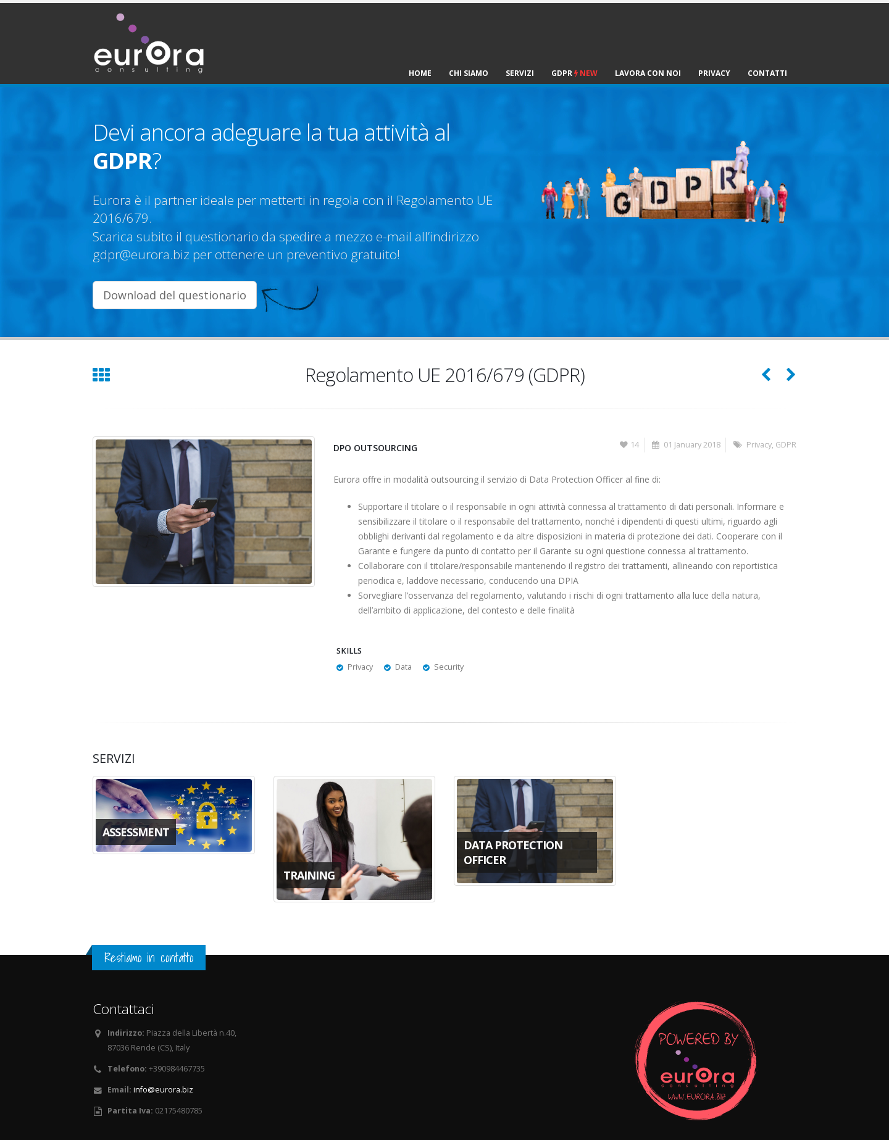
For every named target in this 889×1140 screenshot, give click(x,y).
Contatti (767, 73)
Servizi (520, 73)
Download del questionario (174, 295)
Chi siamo (468, 73)
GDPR (574, 73)
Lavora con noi (648, 73)
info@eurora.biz (163, 1089)
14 (629, 444)
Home (420, 73)
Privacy (714, 73)
